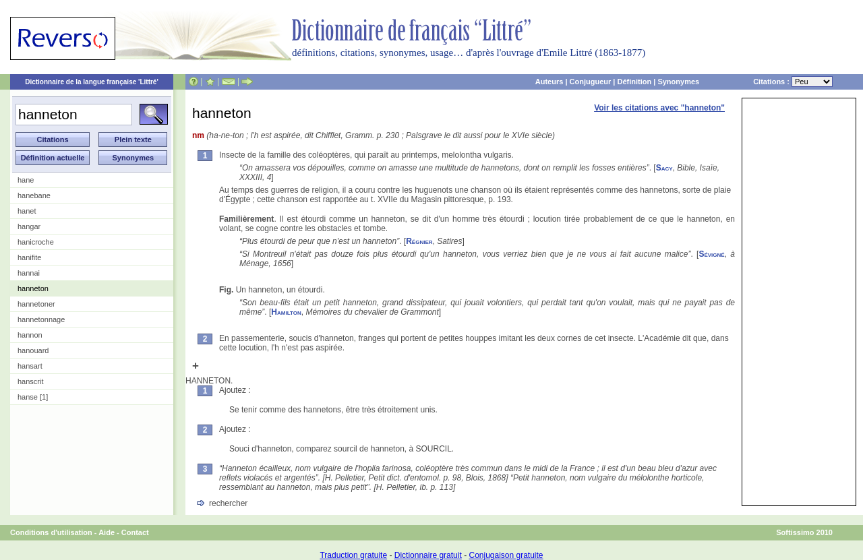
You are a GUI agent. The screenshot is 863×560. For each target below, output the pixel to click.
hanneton (33, 288)
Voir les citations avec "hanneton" (659, 108)
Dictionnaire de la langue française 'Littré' (91, 82)
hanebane (34, 195)
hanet (27, 211)
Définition (634, 81)
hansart (30, 366)
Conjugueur (591, 81)
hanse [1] (33, 397)
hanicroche (36, 242)
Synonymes (678, 81)
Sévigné (711, 254)
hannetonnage (41, 319)
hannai (29, 273)
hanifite (29, 257)
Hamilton (286, 312)
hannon (30, 335)
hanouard (33, 350)
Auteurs (549, 81)
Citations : (793, 81)
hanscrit (31, 381)
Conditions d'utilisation (51, 532)
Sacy (664, 168)
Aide (106, 532)
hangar (29, 226)
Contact (135, 532)
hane (26, 180)
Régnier (419, 241)
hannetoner (36, 304)
